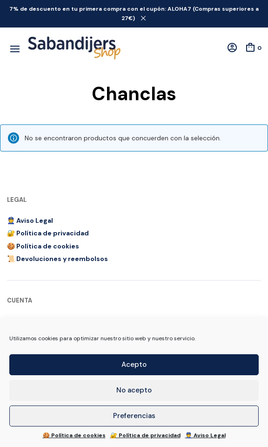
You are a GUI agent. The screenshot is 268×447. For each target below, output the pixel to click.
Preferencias (134, 415)
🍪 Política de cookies (74, 435)
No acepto (134, 390)
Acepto (134, 364)
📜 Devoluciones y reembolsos (57, 258)
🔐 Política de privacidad (145, 435)
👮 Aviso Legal (205, 435)
